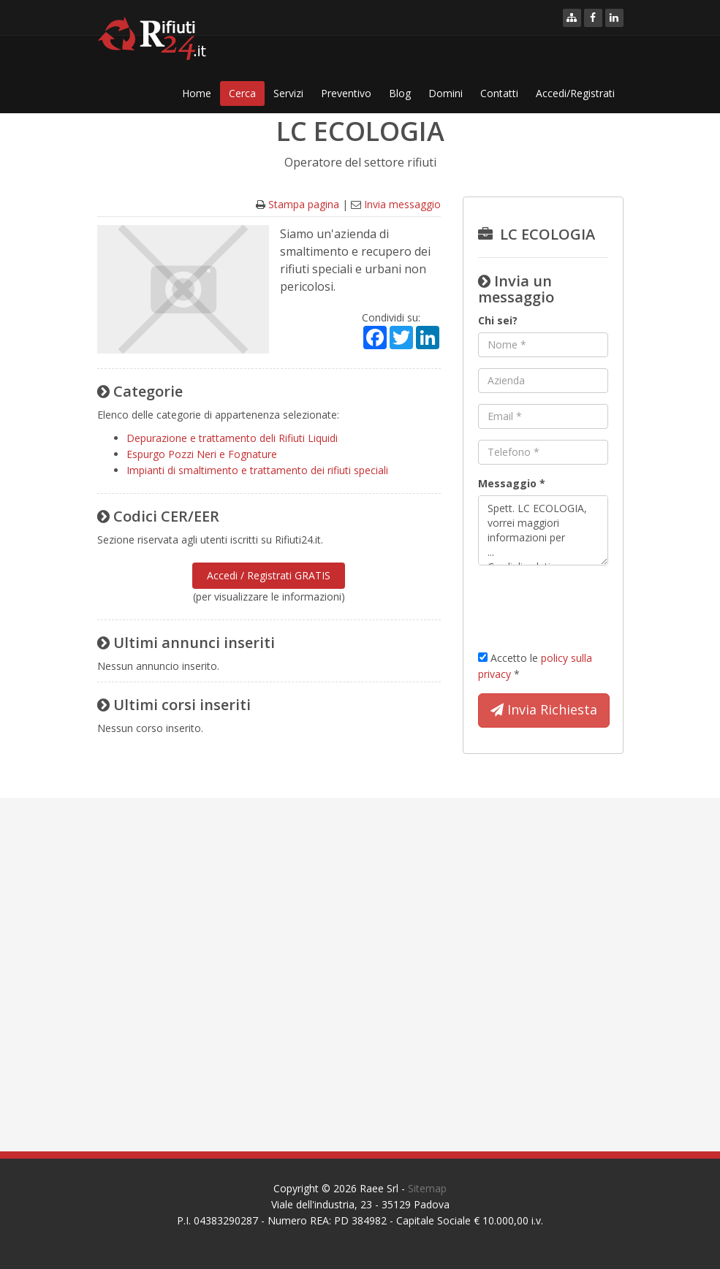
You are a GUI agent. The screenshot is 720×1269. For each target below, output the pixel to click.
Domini (445, 93)
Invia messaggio (402, 204)
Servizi (288, 93)
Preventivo (346, 93)
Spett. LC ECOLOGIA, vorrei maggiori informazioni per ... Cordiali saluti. (543, 530)
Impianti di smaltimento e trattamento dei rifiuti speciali (257, 470)
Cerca (242, 93)
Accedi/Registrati (575, 93)
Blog (400, 93)
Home (196, 93)
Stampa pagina (303, 204)
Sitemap (427, 1188)
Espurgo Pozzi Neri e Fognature (201, 454)
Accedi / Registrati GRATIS (268, 575)
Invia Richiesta (543, 710)
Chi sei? (498, 320)
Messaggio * (511, 483)
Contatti (499, 93)
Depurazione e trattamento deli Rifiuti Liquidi (232, 438)
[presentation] (589, 604)
